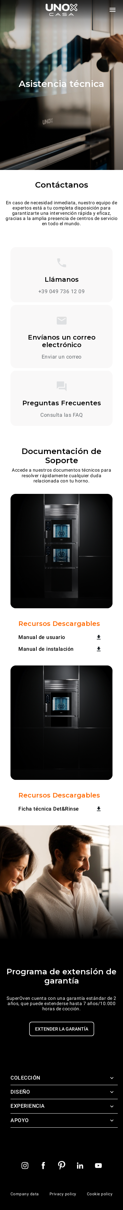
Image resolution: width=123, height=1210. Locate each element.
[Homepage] (62, 10)
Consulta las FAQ (61, 415)
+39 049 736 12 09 (61, 291)
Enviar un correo (62, 357)
